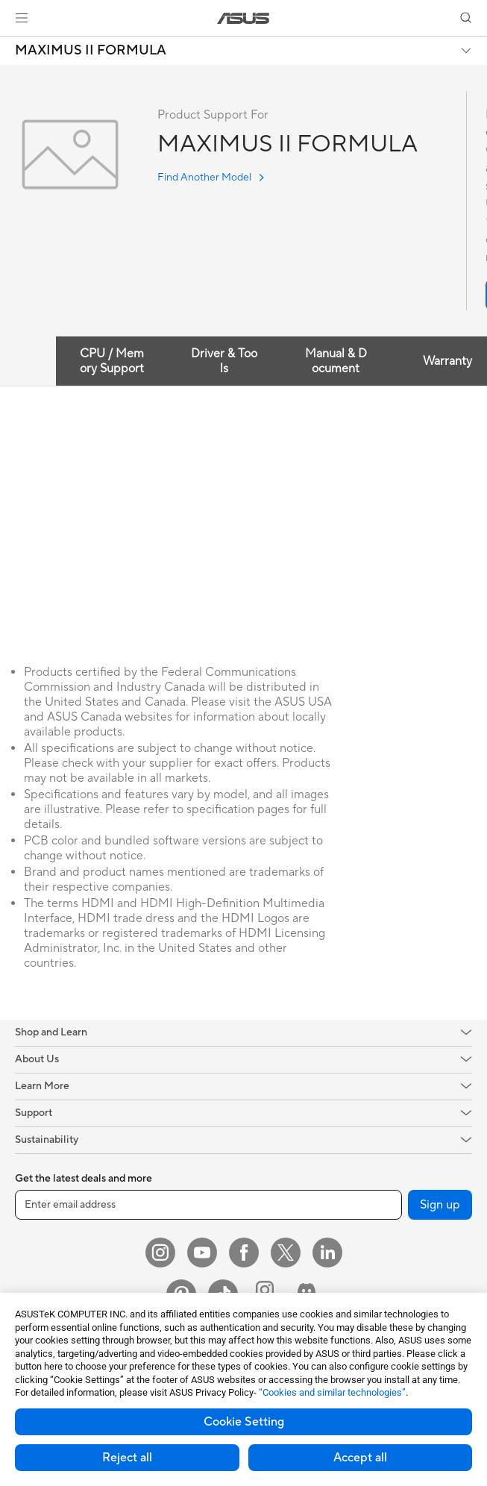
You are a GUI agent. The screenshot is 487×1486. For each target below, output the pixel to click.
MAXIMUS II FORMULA (90, 51)
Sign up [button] (440, 1204)
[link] (243, 18)
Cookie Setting (244, 1421)
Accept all (360, 1457)
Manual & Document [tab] (336, 361)
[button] (21, 18)
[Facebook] (244, 1252)
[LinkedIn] (327, 1252)
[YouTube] (202, 1252)
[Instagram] (160, 1252)
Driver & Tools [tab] (224, 361)
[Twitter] (286, 1252)
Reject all (127, 1457)
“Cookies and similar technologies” (332, 1392)
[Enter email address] (208, 1205)
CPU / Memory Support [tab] (112, 361)
